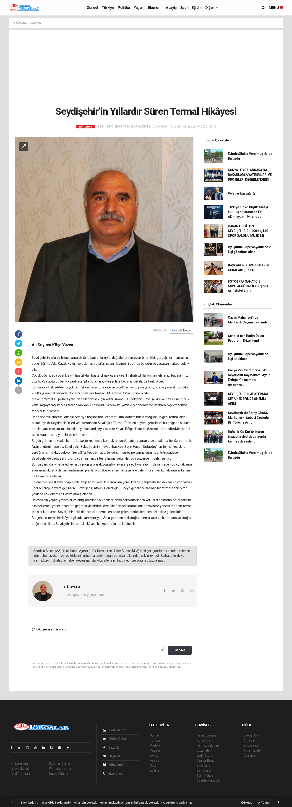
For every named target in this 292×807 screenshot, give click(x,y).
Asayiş (171, 7)
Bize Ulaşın (114, 773)
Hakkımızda (19, 763)
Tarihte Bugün (206, 760)
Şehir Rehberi (206, 775)
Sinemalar (204, 765)
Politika (124, 7)
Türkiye (108, 7)
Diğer (210, 7)
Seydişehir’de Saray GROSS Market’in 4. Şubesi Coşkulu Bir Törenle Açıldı (248, 417)
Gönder (180, 650)
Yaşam (139, 7)
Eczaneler (204, 750)
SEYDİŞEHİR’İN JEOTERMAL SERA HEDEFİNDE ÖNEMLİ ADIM (248, 398)
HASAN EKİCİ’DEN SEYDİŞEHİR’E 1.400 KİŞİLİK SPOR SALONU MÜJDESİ (248, 230)
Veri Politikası (20, 774)
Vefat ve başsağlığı (241, 193)
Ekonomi (155, 7)
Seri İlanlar (204, 770)
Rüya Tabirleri (252, 750)
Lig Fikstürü (204, 755)
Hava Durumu (206, 735)
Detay (246, 802)
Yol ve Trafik (205, 740)
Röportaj (35, 23)
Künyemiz (113, 765)
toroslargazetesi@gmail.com (83, 595)
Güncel (92, 7)
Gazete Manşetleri (209, 780)
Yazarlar (112, 747)
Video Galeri (115, 739)
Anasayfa (19, 23)
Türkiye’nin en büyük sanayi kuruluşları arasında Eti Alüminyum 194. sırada (248, 212)
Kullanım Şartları (60, 763)
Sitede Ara (250, 735)
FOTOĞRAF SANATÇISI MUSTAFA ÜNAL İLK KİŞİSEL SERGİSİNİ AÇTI (248, 286)
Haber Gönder (58, 774)
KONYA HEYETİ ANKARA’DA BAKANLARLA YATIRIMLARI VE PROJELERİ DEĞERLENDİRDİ (250, 174)
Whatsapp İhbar (60, 769)
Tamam (264, 802)
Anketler (249, 740)
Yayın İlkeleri (20, 769)
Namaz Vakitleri (208, 745)
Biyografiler (251, 745)
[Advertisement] (146, 68)
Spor (184, 7)
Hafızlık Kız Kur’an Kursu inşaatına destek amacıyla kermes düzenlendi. (247, 436)
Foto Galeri (114, 730)
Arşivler (111, 756)
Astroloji (249, 755)
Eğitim (197, 7)
